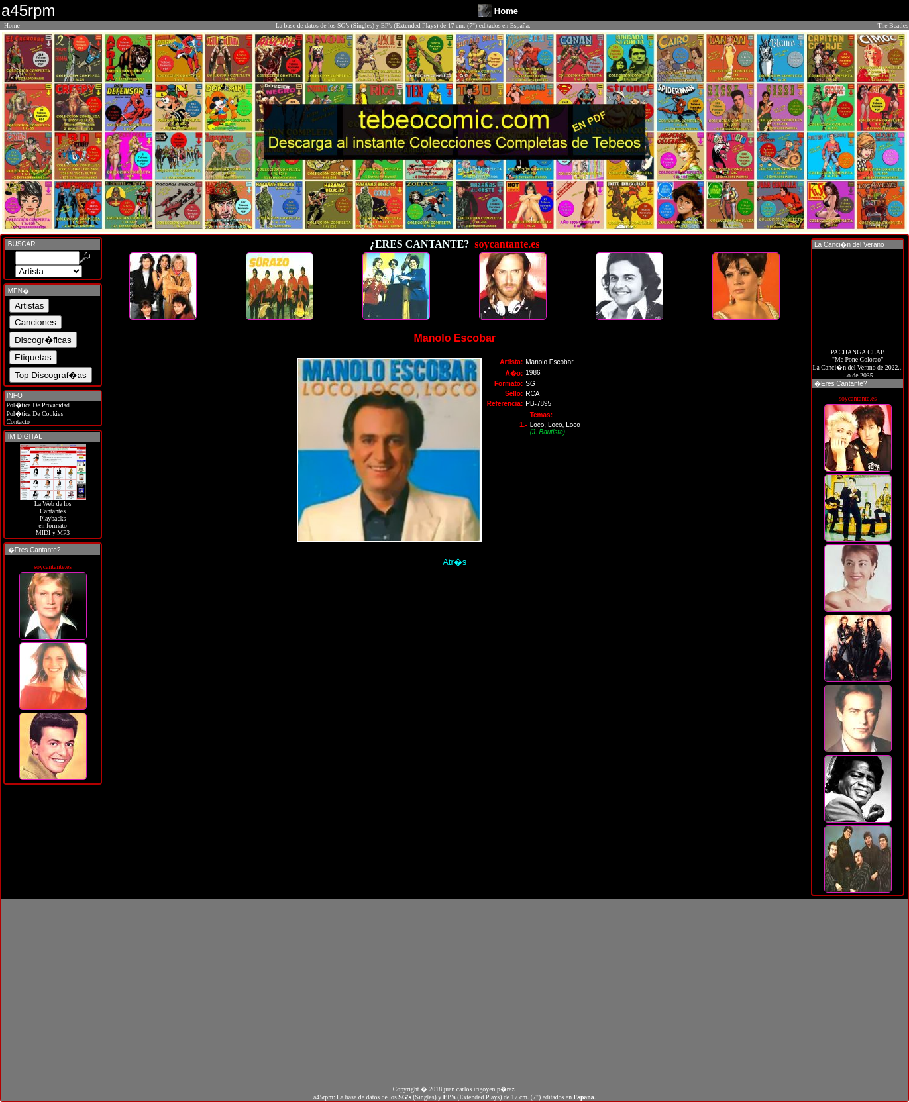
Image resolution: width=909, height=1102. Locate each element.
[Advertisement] (454, 992)
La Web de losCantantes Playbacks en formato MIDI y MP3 (53, 515)
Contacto (17, 421)
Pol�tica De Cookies (34, 413)
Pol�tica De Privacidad (37, 405)
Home (12, 25)
